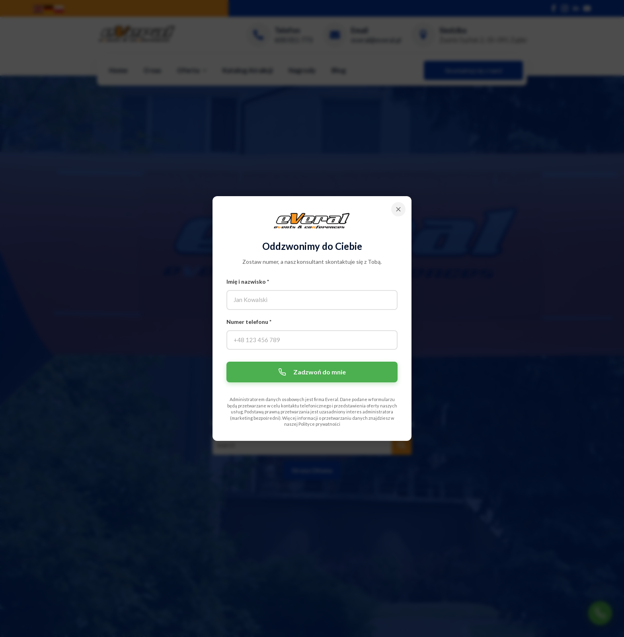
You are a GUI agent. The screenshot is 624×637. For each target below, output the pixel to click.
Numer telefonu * (248, 321)
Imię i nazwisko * (247, 281)
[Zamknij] (398, 209)
